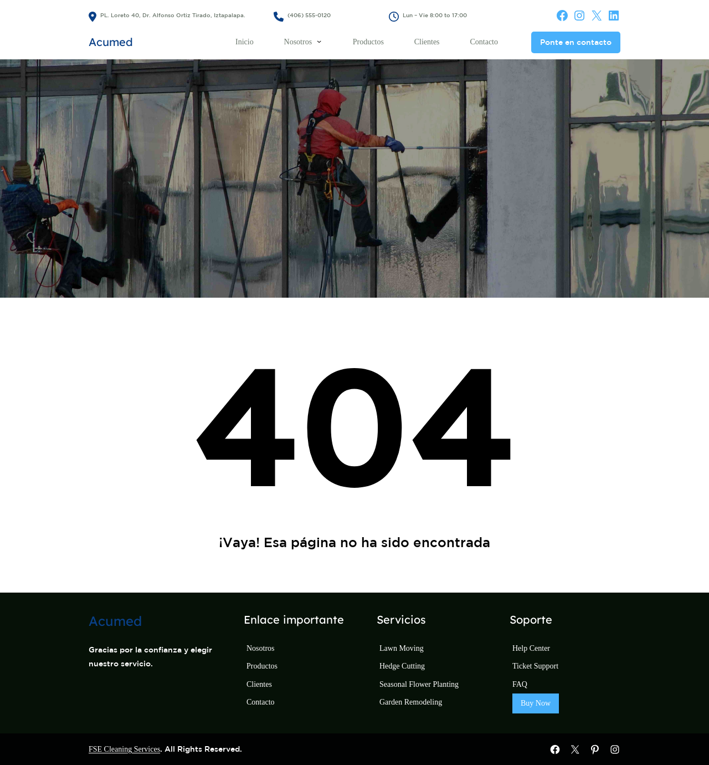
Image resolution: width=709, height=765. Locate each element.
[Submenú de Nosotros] (319, 41)
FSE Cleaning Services (124, 749)
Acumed (111, 42)
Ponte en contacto (576, 42)
